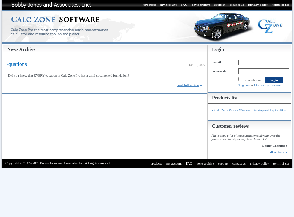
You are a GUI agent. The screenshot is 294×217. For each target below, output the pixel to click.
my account (168, 4)
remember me (250, 80)
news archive (201, 4)
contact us (237, 4)
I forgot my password (268, 85)
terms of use (280, 4)
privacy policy (258, 4)
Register (244, 85)
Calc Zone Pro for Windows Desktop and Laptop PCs (250, 110)
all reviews (276, 152)
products (149, 4)
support (219, 4)
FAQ (184, 4)
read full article (188, 85)
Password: (218, 71)
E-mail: (216, 62)
